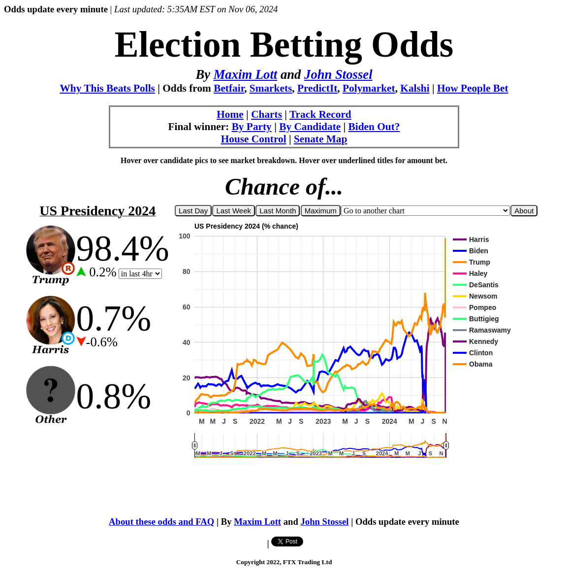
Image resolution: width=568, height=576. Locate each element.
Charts (266, 114)
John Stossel (338, 74)
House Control (253, 139)
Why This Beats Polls (107, 88)
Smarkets (271, 88)
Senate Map (320, 139)
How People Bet (472, 88)
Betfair (229, 88)
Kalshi (414, 88)
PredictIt (317, 88)
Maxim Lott (246, 74)
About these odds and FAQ (161, 521)
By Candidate (310, 127)
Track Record (320, 114)
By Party (252, 127)
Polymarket (369, 88)
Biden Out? (374, 127)
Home (230, 114)
